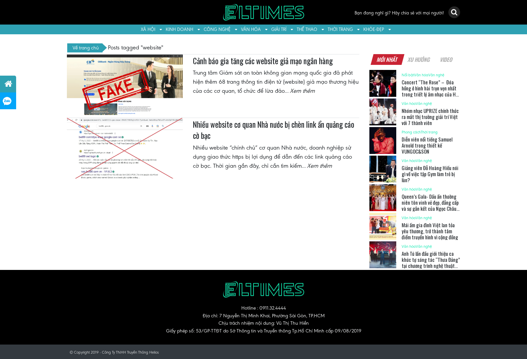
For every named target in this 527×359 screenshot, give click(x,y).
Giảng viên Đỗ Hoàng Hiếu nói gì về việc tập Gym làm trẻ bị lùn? (430, 174)
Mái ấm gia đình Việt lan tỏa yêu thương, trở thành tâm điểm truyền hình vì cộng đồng (430, 231)
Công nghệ (217, 29)
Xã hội (148, 29)
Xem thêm (303, 90)
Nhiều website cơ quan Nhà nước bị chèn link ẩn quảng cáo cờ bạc (273, 130)
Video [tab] (446, 59)
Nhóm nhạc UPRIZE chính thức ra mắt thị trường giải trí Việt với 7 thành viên (430, 116)
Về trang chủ (86, 48)
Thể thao (307, 29)
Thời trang (340, 29)
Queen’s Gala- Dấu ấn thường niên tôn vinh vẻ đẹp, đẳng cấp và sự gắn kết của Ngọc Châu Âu (430, 205)
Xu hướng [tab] (419, 59)
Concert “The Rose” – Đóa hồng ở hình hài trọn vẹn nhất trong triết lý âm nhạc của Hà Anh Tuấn (430, 91)
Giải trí (278, 29)
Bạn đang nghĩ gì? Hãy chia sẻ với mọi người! (399, 13)
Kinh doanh (179, 29)
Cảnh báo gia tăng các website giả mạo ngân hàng (263, 61)
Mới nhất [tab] (387, 59)
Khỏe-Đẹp (373, 29)
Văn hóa (251, 29)
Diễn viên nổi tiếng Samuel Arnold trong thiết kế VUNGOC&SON (427, 145)
